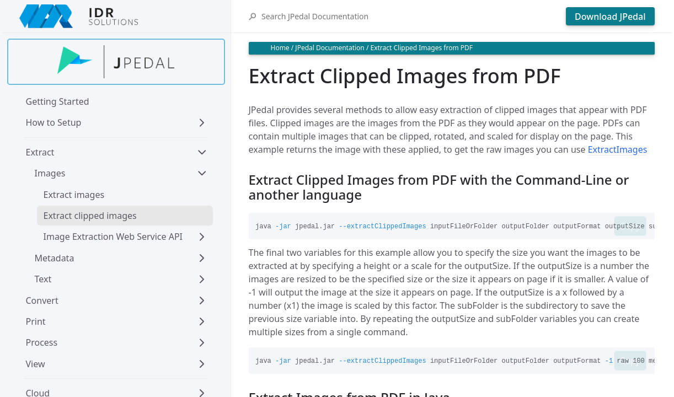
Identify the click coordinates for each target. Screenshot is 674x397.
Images (50, 173)
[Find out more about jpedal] (116, 62)
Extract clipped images (90, 216)
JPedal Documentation (329, 47)
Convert (42, 300)
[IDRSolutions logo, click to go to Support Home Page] (116, 16)
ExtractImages (618, 149)
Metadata (54, 258)
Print (36, 321)
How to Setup (54, 122)
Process (42, 342)
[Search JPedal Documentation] (410, 16)
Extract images (74, 195)
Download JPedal (610, 16)
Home (280, 47)
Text (43, 279)
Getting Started (57, 101)
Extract (40, 152)
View (35, 364)
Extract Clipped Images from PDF (421, 47)
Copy (629, 226)
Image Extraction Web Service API (113, 236)
